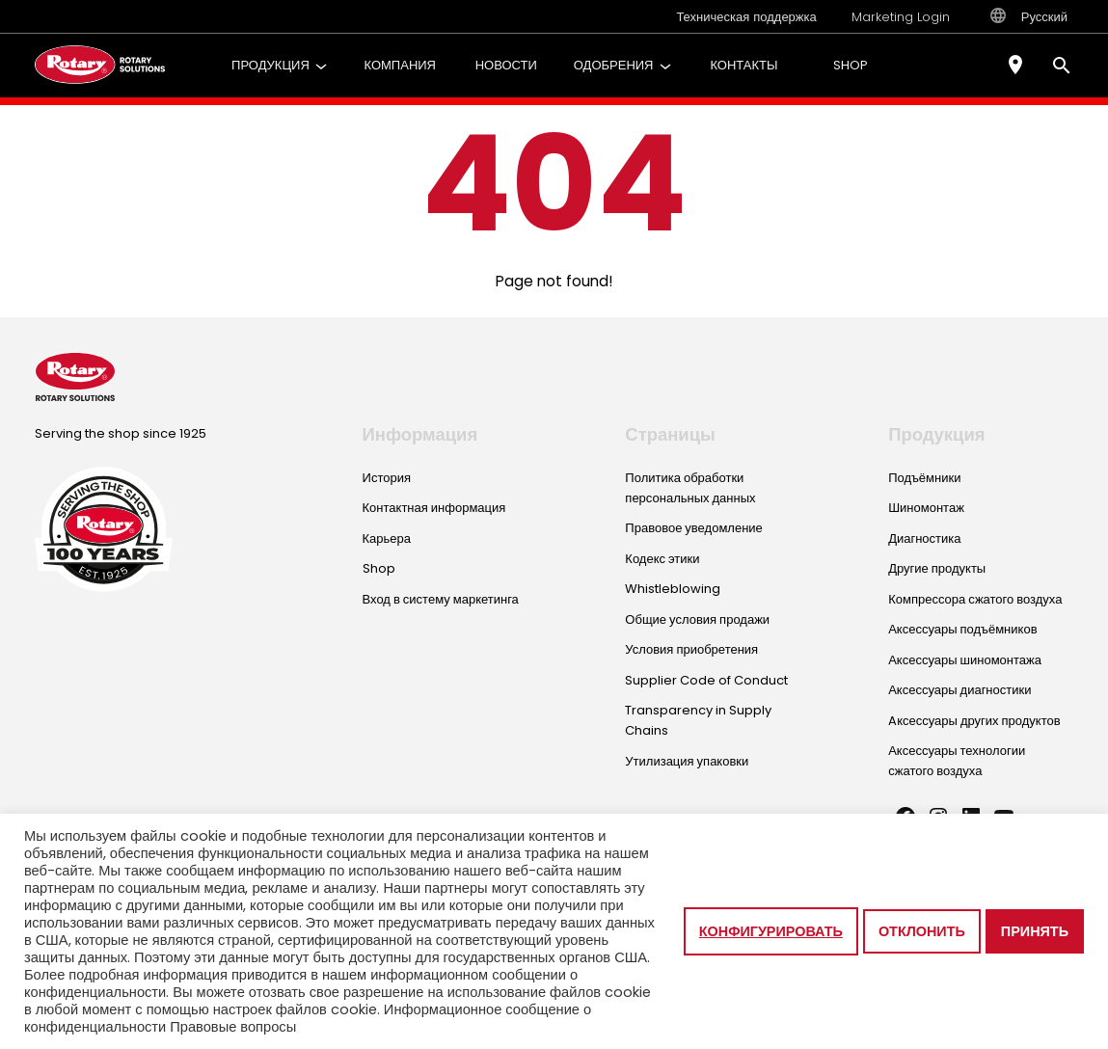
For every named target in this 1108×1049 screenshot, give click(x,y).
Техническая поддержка (746, 17)
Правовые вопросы (233, 1026)
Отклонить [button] (921, 931)
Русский (1028, 16)
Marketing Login (900, 17)
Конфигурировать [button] (771, 931)
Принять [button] (1034, 931)
